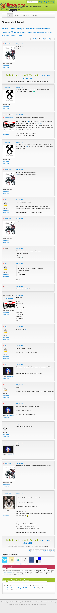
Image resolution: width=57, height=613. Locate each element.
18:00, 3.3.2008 (19, 384)
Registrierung (49, 2)
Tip (28, 289)
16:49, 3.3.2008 (19, 295)
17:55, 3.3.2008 (19, 345)
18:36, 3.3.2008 (19, 424)
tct (5, 364)
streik (7, 35)
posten (34, 32)
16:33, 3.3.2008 (19, 218)
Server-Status (43, 604)
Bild (28, 121)
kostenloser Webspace (8, 6)
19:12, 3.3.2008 (19, 443)
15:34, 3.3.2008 (19, 142)
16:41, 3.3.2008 (19, 286)
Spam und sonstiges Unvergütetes (38, 28)
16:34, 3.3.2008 (19, 248)
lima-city (5, 28)
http (13, 32)
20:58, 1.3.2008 (19, 87)
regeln (42, 32)
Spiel (26, 329)
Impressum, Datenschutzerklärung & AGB (25, 604)
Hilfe (19, 10)
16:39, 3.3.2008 (19, 263)
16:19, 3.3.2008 (19, 169)
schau (50, 32)
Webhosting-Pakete (22, 6)
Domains (46, 6)
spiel (4, 35)
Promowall (26, 15)
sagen (46, 32)
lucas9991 (8, 493)
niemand (29, 32)
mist (25, 32)
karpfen (22, 32)
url (17, 35)
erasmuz (7, 87)
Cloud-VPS (4, 10)
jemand (17, 32)
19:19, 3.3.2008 (19, 463)
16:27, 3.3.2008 (19, 199)
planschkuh (8, 44)
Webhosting (4, 602)
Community (12, 10)
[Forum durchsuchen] (32, 2)
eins (6, 32)
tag (11, 35)
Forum (10, 15)
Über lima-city (52, 602)
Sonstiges (20, 28)
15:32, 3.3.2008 (19, 114)
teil (13, 35)
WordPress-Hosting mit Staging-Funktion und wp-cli (19, 588)
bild (3, 32)
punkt (38, 32)
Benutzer (17, 15)
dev (6, 199)
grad (9, 32)
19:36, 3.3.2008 (19, 493)
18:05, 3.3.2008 (19, 403)
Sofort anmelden (7, 573)
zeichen (20, 35)
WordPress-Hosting (35, 6)
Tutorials (34, 15)
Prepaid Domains (41, 602)
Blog (10, 604)
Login (41, 2)
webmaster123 (9, 118)
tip (14, 35)
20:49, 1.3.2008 (19, 44)
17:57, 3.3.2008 (19, 364)
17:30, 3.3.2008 (19, 326)
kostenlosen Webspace (20, 586)
